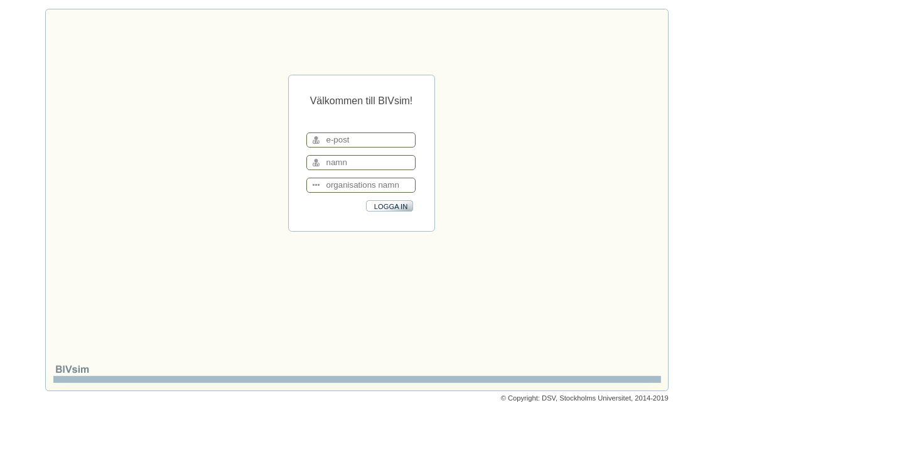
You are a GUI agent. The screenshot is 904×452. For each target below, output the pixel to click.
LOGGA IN (390, 206)
